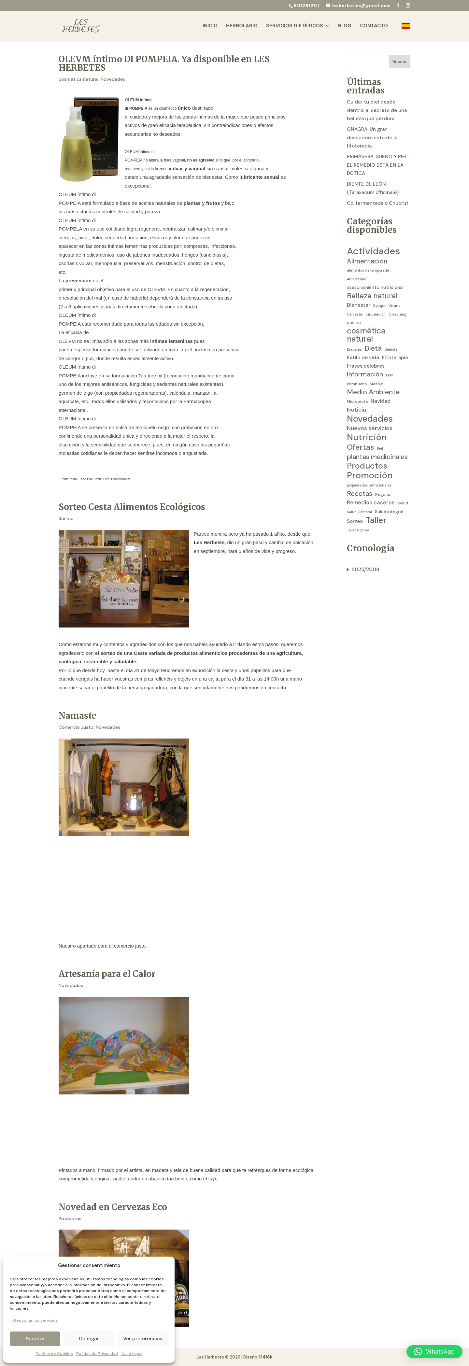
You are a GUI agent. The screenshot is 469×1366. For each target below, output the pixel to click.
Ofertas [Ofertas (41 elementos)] (360, 447)
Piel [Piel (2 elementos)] (380, 448)
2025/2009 (365, 569)
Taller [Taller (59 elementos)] (376, 520)
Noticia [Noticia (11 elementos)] (356, 409)
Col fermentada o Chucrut (377, 203)
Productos (70, 1218)
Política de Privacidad (97, 1353)
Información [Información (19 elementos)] (365, 374)
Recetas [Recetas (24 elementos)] (359, 494)
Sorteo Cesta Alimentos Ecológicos (132, 506)
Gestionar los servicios (35, 1320)
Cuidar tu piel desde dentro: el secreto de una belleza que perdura (377, 110)
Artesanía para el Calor (107, 973)
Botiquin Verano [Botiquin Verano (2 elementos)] (386, 305)
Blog (344, 27)
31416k (265, 1357)
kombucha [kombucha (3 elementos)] (357, 384)
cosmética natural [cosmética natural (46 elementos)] (366, 335)
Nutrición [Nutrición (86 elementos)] (367, 437)
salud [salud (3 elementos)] (403, 503)
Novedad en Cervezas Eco (113, 1207)
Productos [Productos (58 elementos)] (367, 466)
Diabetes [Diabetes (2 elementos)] (354, 349)
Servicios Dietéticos (294, 27)
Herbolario (242, 27)
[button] (434, 1351)
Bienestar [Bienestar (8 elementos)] (358, 305)
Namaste (77, 715)
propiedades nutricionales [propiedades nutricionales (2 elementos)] (369, 485)
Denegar (89, 1338)
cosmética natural (78, 79)
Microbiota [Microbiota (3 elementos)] (357, 401)
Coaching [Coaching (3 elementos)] (397, 314)
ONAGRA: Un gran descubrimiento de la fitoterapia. (372, 137)
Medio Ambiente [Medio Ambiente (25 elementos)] (373, 392)
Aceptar (35, 1338)
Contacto (374, 27)
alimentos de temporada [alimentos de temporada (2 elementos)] (368, 270)
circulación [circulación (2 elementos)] (376, 314)
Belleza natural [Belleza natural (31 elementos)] (372, 296)
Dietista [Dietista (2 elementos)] (391, 349)
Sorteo (66, 518)
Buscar (399, 61)
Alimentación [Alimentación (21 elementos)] (367, 261)
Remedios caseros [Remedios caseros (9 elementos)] (371, 502)
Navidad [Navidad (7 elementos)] (381, 401)
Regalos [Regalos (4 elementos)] (383, 494)
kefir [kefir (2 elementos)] (389, 375)
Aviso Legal (131, 1353)
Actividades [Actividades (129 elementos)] (373, 251)
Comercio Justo (76, 727)
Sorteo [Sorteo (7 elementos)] (355, 521)
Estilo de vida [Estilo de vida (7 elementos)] (363, 357)
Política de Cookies (54, 1353)
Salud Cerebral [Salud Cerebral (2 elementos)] (359, 512)
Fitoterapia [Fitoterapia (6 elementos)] (395, 357)
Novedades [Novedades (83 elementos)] (370, 419)
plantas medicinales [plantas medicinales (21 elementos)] (377, 457)
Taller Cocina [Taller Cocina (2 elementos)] (358, 530)
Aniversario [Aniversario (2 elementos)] (356, 279)
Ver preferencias (142, 1338)
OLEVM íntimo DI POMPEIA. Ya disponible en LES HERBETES (164, 63)
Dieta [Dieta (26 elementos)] (373, 349)
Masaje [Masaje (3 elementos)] (376, 384)
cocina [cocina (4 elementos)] (354, 322)
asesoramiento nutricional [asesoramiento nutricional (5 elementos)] (375, 287)
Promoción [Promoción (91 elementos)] (370, 476)
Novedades (113, 79)
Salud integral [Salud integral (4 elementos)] (389, 511)
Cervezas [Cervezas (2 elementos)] (355, 314)
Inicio (210, 27)
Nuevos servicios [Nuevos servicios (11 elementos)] (369, 428)
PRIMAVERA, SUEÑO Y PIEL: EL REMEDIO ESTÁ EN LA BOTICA (378, 164)
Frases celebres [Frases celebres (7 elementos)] (366, 366)
